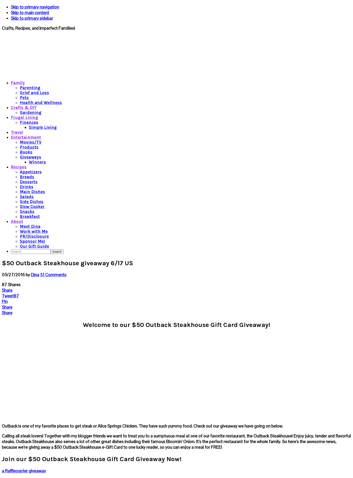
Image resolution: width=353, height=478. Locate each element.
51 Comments (53, 275)
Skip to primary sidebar (32, 18)
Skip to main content (30, 13)
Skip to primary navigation (35, 7)
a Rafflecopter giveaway (24, 471)
